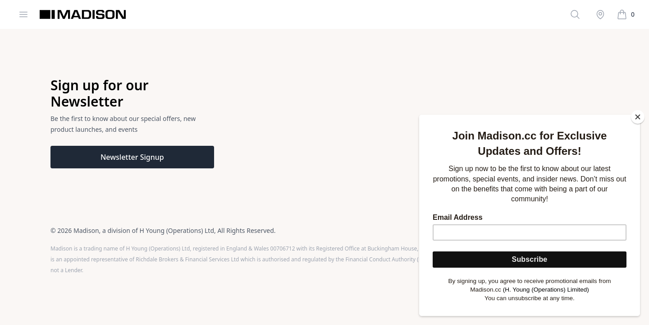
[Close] (637, 117)
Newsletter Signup (132, 157)
